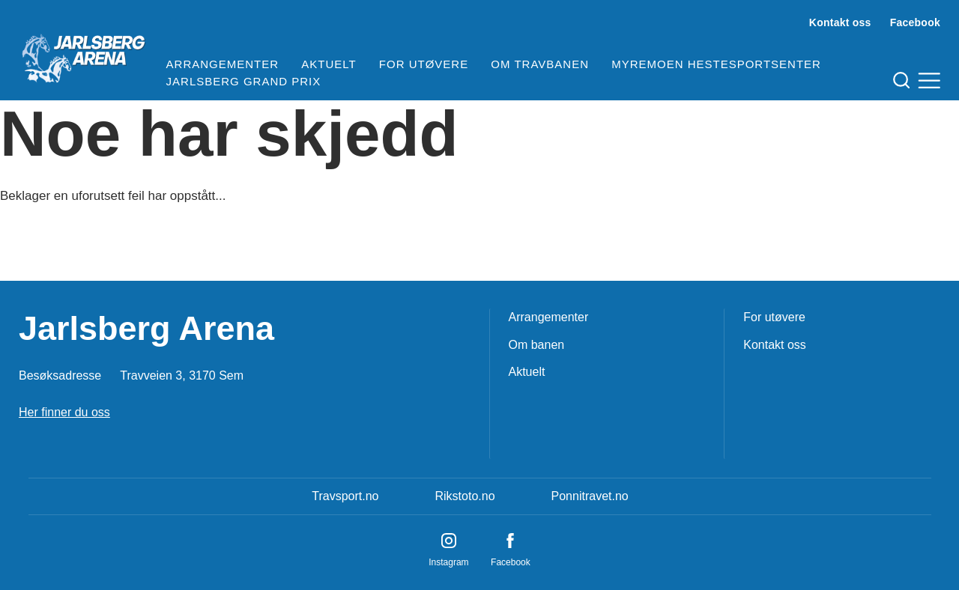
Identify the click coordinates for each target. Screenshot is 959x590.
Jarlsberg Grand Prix (243, 81)
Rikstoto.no (464, 496)
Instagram (448, 562)
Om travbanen (540, 64)
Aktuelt (328, 64)
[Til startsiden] (83, 52)
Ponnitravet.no (590, 496)
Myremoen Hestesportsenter (716, 64)
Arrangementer (222, 64)
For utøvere (423, 64)
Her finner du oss (64, 412)
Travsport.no (345, 496)
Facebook (915, 22)
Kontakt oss (840, 22)
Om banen (537, 344)
